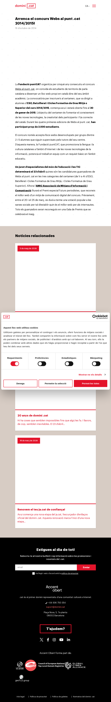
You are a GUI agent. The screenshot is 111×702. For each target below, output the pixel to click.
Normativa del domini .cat (84, 697)
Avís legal (20, 697)
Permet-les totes (90, 383)
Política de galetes (60, 697)
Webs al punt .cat (24, 89)
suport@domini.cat (55, 607)
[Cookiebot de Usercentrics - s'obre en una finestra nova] (95, 317)
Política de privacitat (38, 697)
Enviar (86, 567)
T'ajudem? (55, 629)
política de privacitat (69, 573)
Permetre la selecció (55, 383)
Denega (20, 383)
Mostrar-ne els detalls (90, 374)
